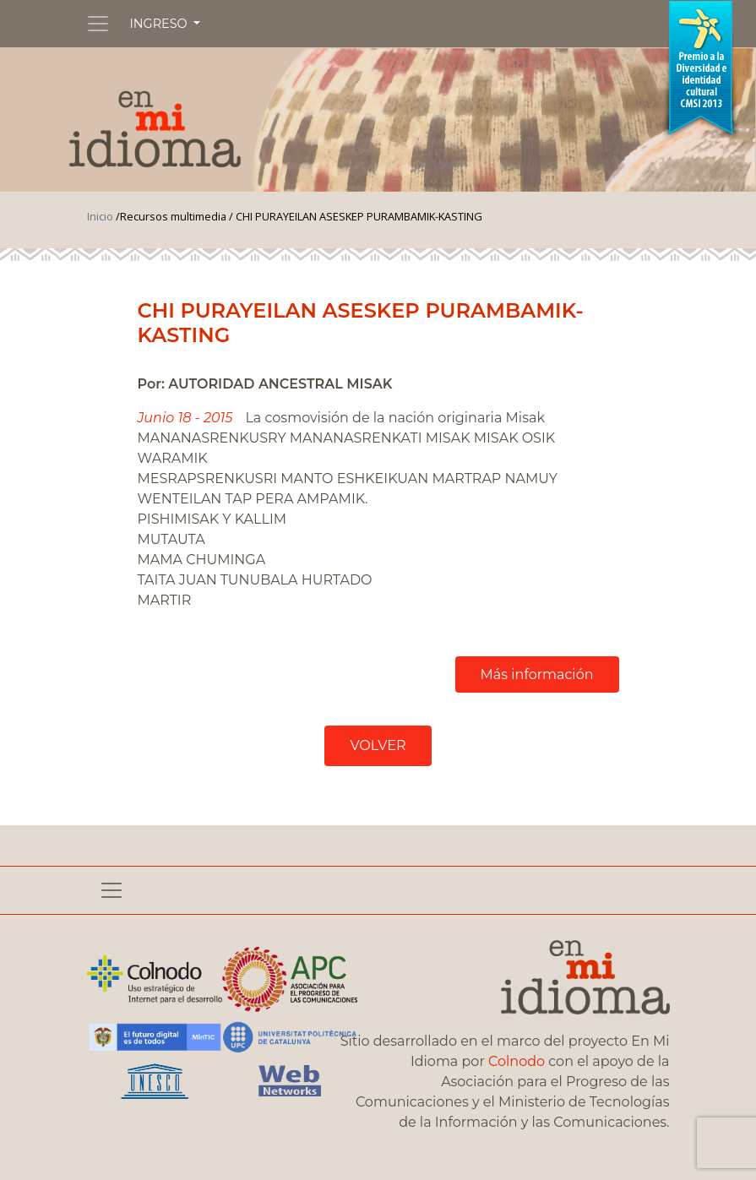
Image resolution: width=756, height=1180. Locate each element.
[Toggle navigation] (98, 24)
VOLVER (377, 745)
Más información (537, 674)
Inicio (100, 216)
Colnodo (516, 1061)
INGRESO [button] (160, 23)
